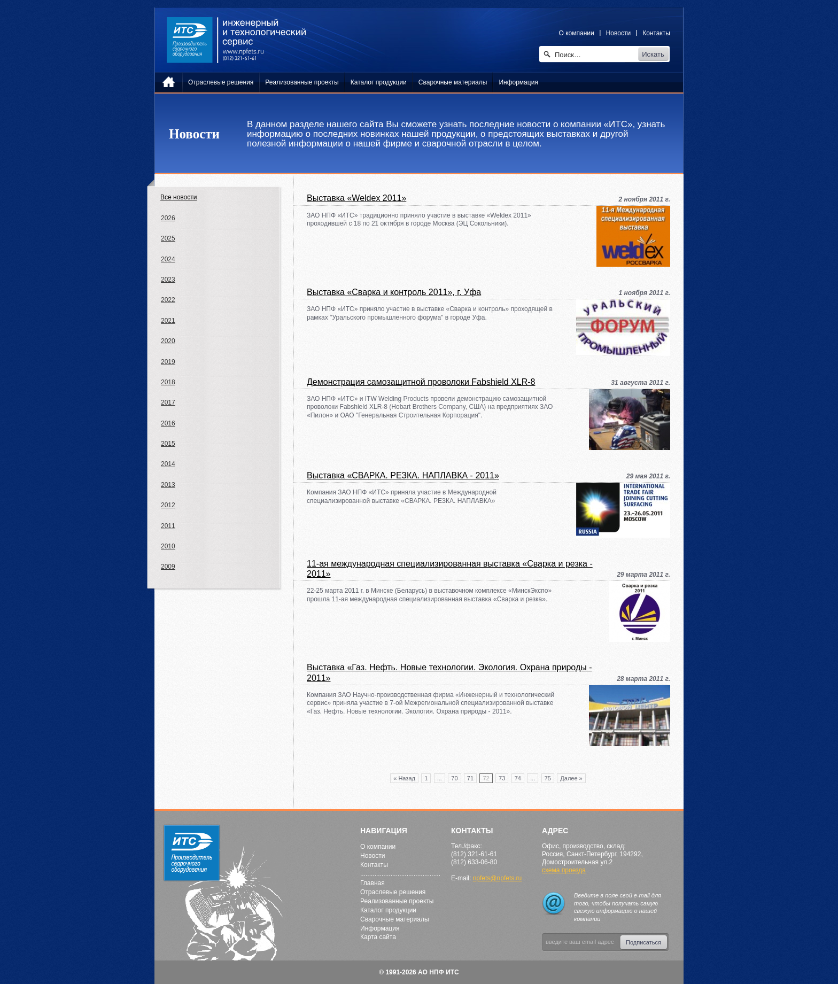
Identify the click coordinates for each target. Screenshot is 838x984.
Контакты (656, 33)
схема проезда (564, 870)
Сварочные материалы (394, 919)
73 (502, 778)
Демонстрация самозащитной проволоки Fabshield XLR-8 (421, 381)
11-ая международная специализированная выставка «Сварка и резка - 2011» (450, 568)
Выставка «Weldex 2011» (356, 198)
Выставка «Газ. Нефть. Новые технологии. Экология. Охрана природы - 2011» (449, 672)
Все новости (178, 197)
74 (518, 778)
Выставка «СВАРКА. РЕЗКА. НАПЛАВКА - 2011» (403, 475)
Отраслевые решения (392, 892)
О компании (576, 33)
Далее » (571, 778)
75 (548, 778)
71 (470, 778)
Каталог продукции (388, 910)
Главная (372, 883)
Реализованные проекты (396, 901)
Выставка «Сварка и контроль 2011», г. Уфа (394, 292)
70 (454, 778)
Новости (618, 33)
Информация (379, 928)
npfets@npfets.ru (497, 878)
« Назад (404, 778)
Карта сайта (378, 937)
